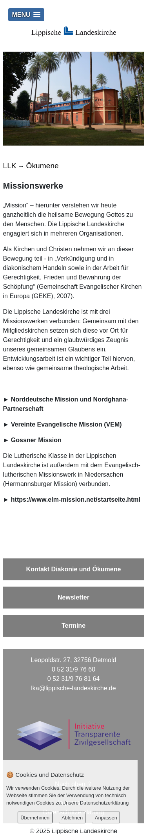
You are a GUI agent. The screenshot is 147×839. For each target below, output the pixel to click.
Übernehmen (34, 818)
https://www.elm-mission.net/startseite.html (75, 499)
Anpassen (106, 818)
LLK (9, 166)
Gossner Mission (36, 440)
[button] (26, 14)
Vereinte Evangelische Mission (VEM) (66, 424)
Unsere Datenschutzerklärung (95, 803)
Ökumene (42, 166)
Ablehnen (72, 818)
